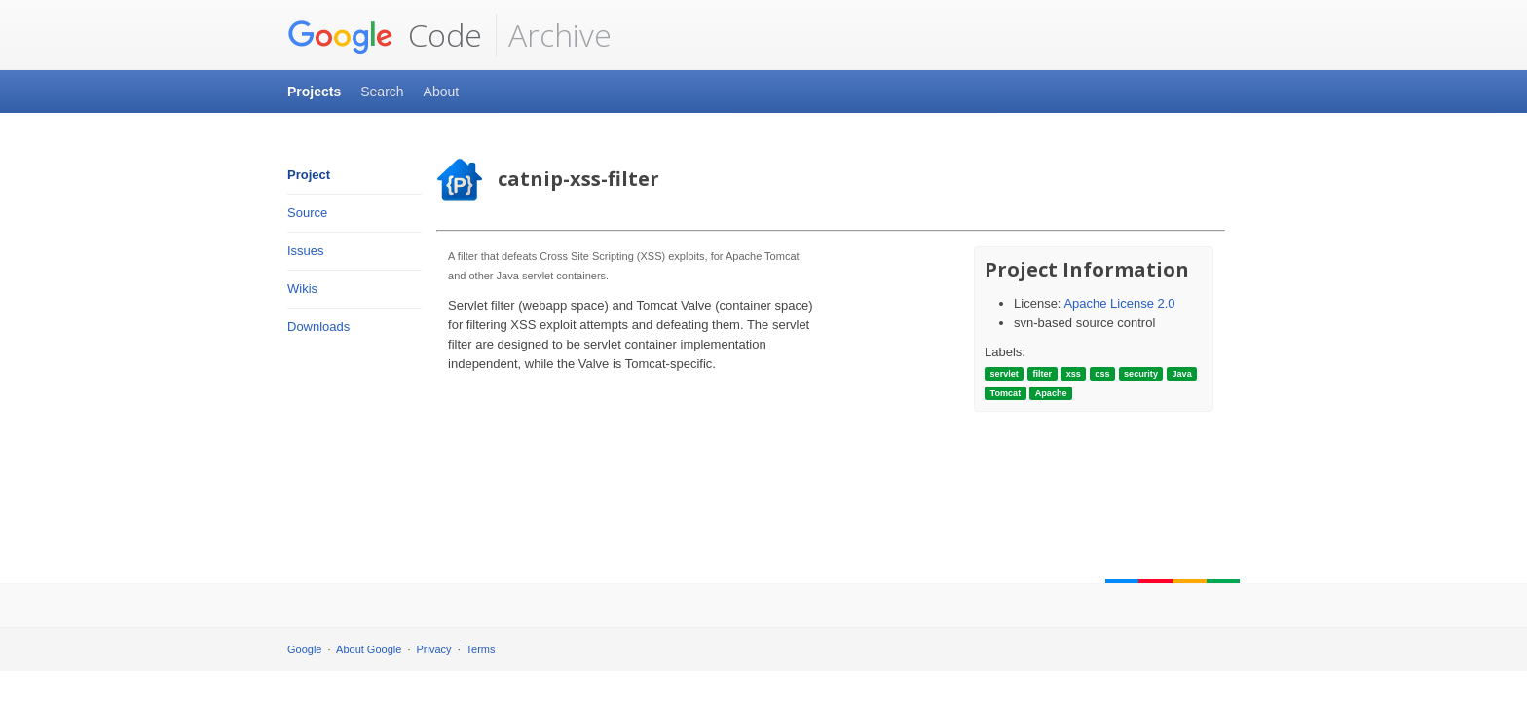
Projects (314, 91)
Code (384, 35)
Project (308, 174)
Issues (305, 250)
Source (307, 212)
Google (304, 649)
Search (381, 91)
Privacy (434, 649)
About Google (368, 649)
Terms (481, 649)
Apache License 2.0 (1118, 303)
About (442, 91)
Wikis (302, 288)
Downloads (318, 326)
